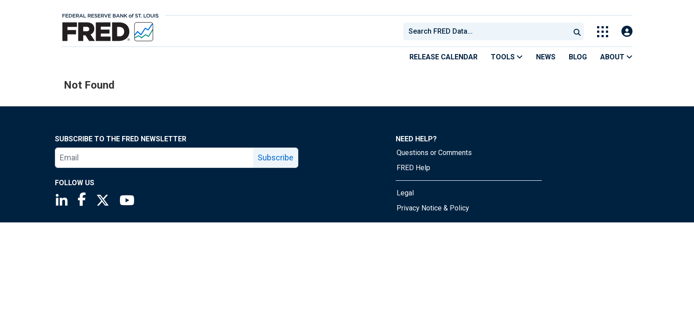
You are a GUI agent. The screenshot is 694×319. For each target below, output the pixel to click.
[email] (154, 157)
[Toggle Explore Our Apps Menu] (602, 31)
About (616, 57)
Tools (507, 57)
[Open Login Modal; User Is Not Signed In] (626, 31)
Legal (405, 193)
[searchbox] (488, 31)
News (545, 57)
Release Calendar (443, 57)
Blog (578, 57)
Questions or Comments (434, 152)
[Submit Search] (577, 31)
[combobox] (486, 31)
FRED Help (413, 167)
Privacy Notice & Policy (433, 208)
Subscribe (275, 157)
